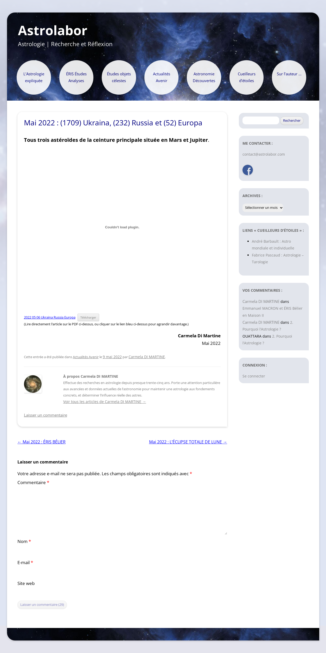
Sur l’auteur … (289, 74)
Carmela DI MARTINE (147, 356)
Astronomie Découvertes (204, 77)
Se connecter (253, 376)
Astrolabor (52, 30)
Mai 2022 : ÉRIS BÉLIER (41, 442)
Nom (24, 541)
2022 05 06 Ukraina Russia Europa (49, 317)
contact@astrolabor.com (263, 154)
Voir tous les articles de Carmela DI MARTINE (104, 401)
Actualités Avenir (161, 77)
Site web (26, 583)
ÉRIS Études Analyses (76, 77)
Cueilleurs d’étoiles (246, 77)
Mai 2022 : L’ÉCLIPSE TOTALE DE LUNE (188, 442)
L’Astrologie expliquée (33, 77)
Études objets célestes (119, 77)
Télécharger (88, 317)
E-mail (25, 562)
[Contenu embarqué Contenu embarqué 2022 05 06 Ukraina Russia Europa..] (122, 227)
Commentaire (33, 482)
